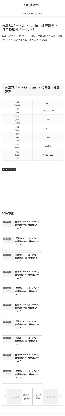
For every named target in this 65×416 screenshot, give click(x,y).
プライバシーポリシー (48, 408)
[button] (60, 340)
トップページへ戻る (17, 408)
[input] (32, 340)
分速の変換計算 (9, 169)
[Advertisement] (32, 62)
